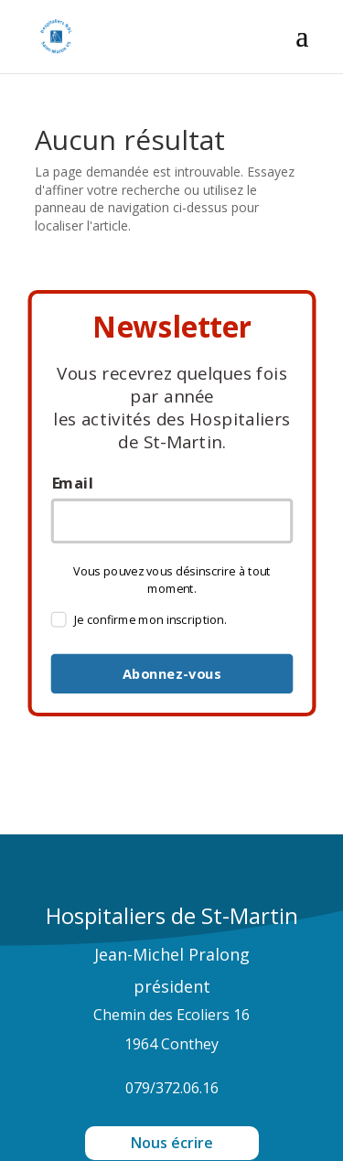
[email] (171, 521)
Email (71, 483)
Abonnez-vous (171, 674)
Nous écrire (172, 1143)
